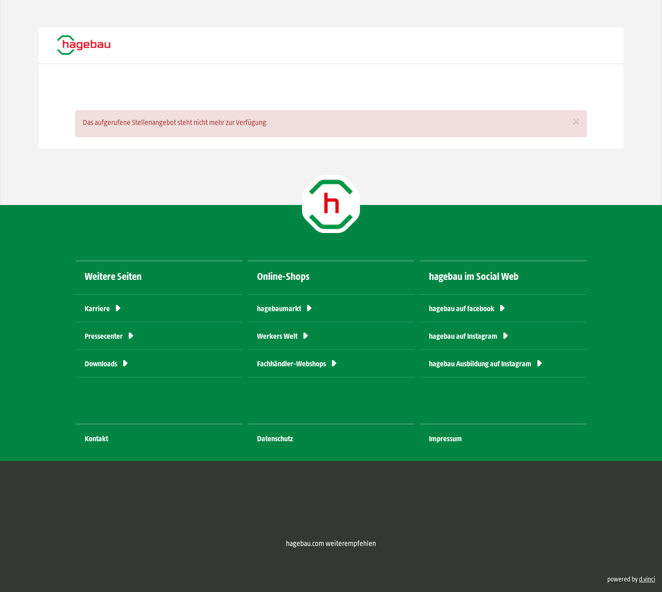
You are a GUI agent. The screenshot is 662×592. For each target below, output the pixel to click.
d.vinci (647, 579)
